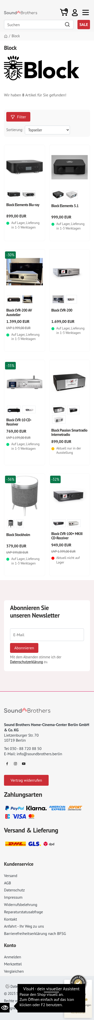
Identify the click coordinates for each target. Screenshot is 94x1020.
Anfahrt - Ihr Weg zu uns (24, 926)
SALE (83, 24)
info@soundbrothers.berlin (39, 753)
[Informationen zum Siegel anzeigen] (78, 1012)
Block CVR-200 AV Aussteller (19, 312)
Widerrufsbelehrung (20, 904)
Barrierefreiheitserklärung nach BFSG (35, 933)
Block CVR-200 (61, 310)
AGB (7, 882)
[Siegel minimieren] (86, 982)
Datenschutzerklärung (26, 661)
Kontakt (10, 919)
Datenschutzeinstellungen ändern (34, 986)
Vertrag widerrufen (26, 780)
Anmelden (12, 956)
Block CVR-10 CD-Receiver (18, 422)
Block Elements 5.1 (65, 205)
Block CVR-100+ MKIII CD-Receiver (67, 536)
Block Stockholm (18, 534)
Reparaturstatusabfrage (23, 911)
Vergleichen (14, 971)
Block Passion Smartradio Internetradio (69, 432)
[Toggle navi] (85, 12)
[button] (74, 12)
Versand (10, 875)
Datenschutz (14, 889)
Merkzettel (13, 963)
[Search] (38, 24)
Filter (18, 116)
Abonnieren (24, 647)
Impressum (13, 897)
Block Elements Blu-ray (22, 204)
